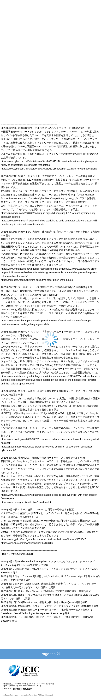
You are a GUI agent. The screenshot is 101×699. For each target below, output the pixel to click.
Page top (50, 654)
